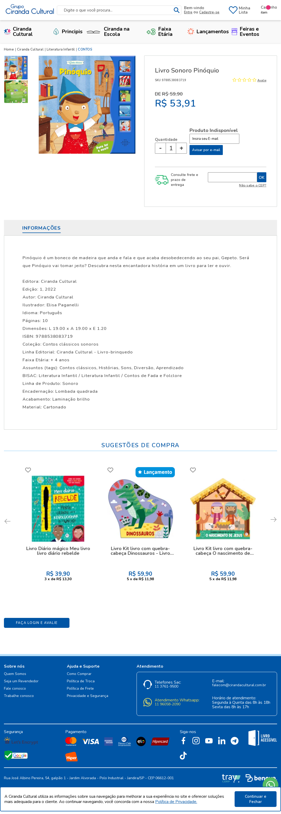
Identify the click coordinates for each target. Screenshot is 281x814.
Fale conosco (15, 688)
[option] (17, 68)
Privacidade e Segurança (87, 696)
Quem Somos (15, 674)
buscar (177, 10)
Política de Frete (80, 688)
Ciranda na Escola (107, 31)
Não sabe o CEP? (252, 185)
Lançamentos (208, 31)
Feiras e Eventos (245, 31)
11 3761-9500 (166, 686)
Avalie (261, 80)
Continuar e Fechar (255, 799)
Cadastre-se (209, 12)
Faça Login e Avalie (37, 623)
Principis (68, 31)
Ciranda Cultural (18, 31)
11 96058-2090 (167, 704)
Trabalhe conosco (19, 696)
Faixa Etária (159, 31)
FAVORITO (28, 470)
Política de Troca (81, 681)
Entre (188, 12)
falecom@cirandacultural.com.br (239, 685)
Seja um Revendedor (21, 681)
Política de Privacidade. (176, 802)
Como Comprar (79, 674)
